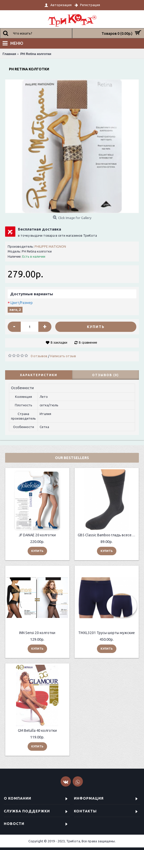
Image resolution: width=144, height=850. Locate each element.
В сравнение (88, 342)
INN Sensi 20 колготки (37, 633)
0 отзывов (39, 356)
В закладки (59, 342)
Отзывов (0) (105, 375)
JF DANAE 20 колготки (37, 535)
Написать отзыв (63, 356)
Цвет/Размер (21, 303)
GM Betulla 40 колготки (37, 730)
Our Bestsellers (72, 458)
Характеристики (38, 375)
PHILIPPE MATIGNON (50, 246)
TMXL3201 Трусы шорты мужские (106, 633)
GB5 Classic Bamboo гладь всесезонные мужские (107, 535)
